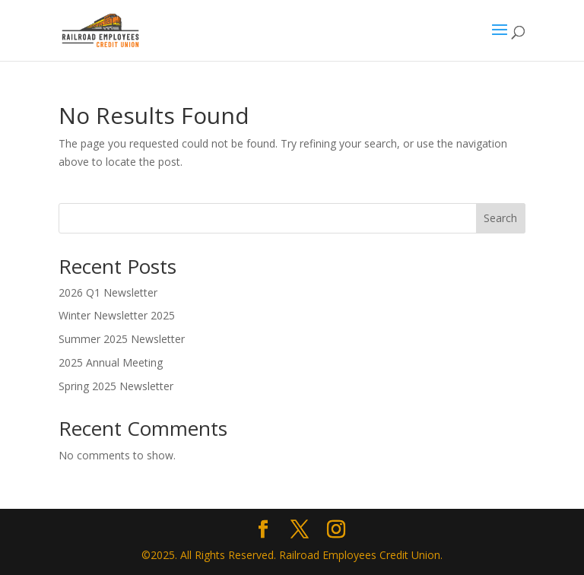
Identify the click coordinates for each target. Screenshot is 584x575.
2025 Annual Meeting (111, 362)
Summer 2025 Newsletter (122, 339)
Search (500, 218)
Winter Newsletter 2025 (117, 315)
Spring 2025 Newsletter (116, 386)
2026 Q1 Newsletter (108, 292)
